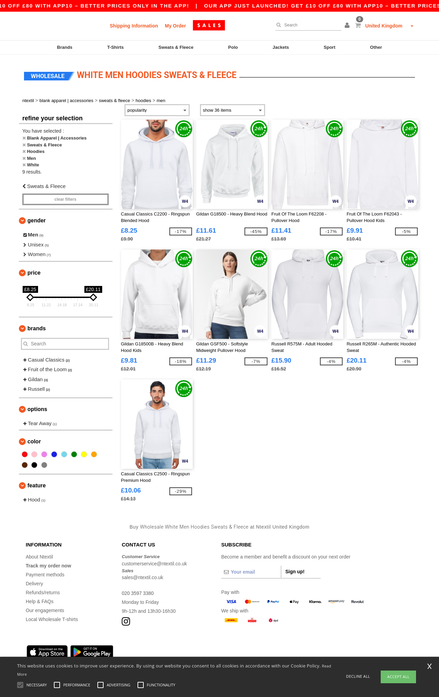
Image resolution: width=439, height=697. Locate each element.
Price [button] (33, 271)
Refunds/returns (43, 591)
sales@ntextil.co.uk (142, 575)
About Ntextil (39, 555)
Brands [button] (36, 326)
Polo (233, 47)
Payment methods (45, 573)
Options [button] (37, 407)
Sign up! (295, 570)
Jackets (281, 47)
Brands (64, 47)
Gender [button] (36, 219)
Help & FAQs (40, 599)
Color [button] (34, 440)
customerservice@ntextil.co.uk (154, 561)
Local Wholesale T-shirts (52, 617)
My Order (175, 26)
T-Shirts (115, 47)
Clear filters (65, 197)
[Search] (306, 25)
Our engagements (45, 608)
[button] (348, 26)
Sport (329, 47)
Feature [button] (36, 484)
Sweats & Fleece (175, 47)
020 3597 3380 (138, 591)
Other (376, 47)
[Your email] (251, 570)
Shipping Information (134, 26)
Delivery (34, 582)
